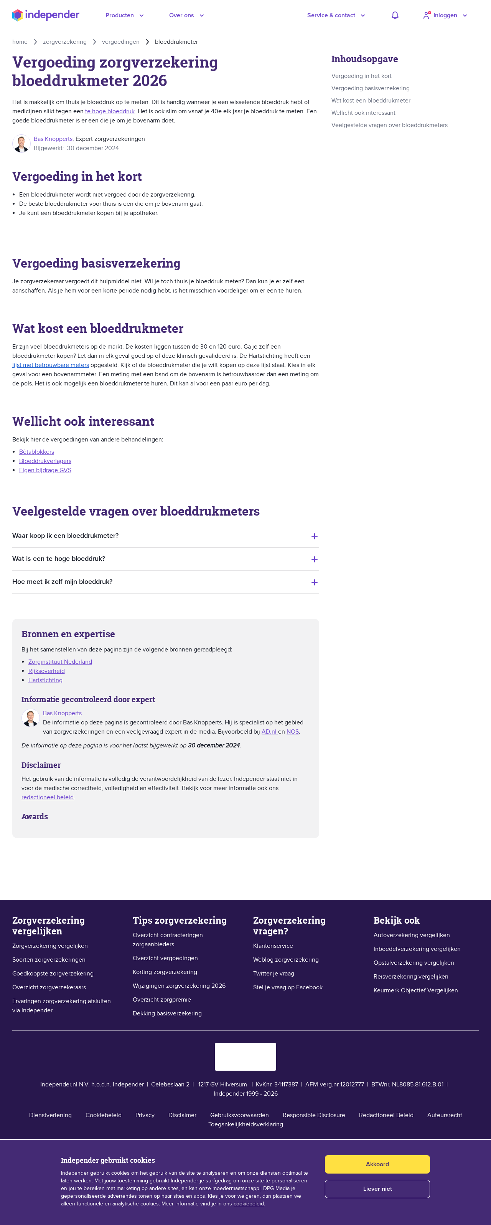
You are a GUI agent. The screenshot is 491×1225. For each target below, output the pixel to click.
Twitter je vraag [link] (273, 973)
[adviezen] (395, 15)
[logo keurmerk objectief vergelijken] (245, 1057)
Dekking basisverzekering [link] (167, 1013)
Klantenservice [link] (273, 946)
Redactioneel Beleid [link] (386, 1115)
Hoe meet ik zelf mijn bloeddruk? (62, 582)
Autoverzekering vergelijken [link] (412, 935)
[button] (337, 15)
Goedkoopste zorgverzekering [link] (53, 973)
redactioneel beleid (47, 797)
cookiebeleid (249, 1203)
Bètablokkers (36, 452)
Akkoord (377, 1164)
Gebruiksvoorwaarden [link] (239, 1115)
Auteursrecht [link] (444, 1115)
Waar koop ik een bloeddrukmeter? (65, 535)
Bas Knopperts (53, 139)
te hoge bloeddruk (110, 111)
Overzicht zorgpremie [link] (162, 999)
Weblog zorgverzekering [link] (286, 960)
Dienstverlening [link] (50, 1115)
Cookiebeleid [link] (104, 1115)
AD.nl (270, 732)
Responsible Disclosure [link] (314, 1115)
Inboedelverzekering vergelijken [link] (417, 949)
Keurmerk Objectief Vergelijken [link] (416, 990)
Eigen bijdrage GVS (45, 470)
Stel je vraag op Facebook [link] (288, 987)
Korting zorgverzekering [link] (165, 972)
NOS (293, 732)
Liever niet (377, 1189)
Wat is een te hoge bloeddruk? (58, 558)
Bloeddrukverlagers (45, 461)
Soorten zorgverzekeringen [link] (49, 960)
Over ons (181, 15)
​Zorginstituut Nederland (60, 662)
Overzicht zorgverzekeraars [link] (49, 987)
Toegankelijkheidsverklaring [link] (245, 1124)
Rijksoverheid (46, 671)
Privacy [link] (145, 1115)
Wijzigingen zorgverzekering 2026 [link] (179, 986)
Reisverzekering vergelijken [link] (411, 976)
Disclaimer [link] (182, 1115)
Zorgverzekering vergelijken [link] (50, 946)
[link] (405, 76)
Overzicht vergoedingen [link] (165, 958)
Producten (119, 15)
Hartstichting (45, 680)
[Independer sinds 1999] (45, 15)
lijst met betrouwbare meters (50, 365)
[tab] (165, 536)
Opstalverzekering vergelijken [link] (414, 963)
